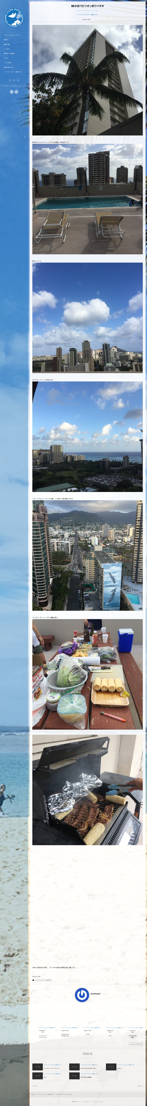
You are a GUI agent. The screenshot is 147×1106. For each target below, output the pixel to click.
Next (140, 1086)
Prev (34, 1086)
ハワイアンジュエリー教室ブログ (88, 15)
